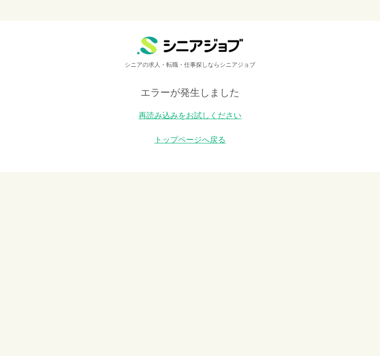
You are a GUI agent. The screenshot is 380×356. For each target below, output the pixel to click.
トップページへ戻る (190, 139)
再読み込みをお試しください (190, 115)
